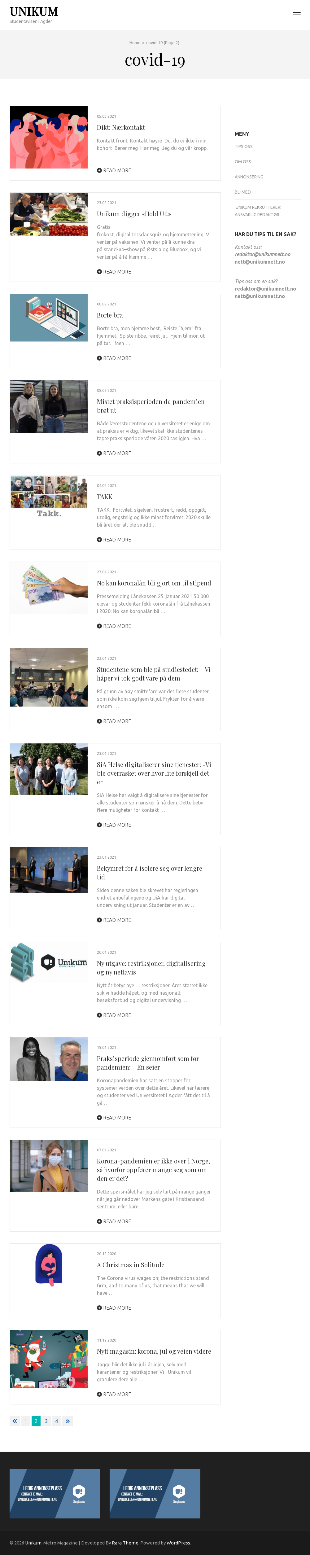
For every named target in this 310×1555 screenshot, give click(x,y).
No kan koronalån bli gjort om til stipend (154, 583)
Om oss (243, 161)
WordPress (178, 1542)
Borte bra (110, 315)
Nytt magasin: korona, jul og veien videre (154, 1351)
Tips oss (244, 146)
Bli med (243, 192)
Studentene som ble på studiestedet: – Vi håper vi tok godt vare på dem (154, 673)
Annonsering (249, 176)
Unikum (34, 11)
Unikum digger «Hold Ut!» (134, 213)
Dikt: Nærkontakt (121, 127)
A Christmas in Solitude (130, 1264)
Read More (114, 170)
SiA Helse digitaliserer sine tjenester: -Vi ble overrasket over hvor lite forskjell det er (154, 773)
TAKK (104, 496)
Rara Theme (125, 1542)
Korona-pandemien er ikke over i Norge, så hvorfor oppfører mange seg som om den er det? (153, 1169)
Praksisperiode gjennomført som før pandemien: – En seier (148, 1062)
